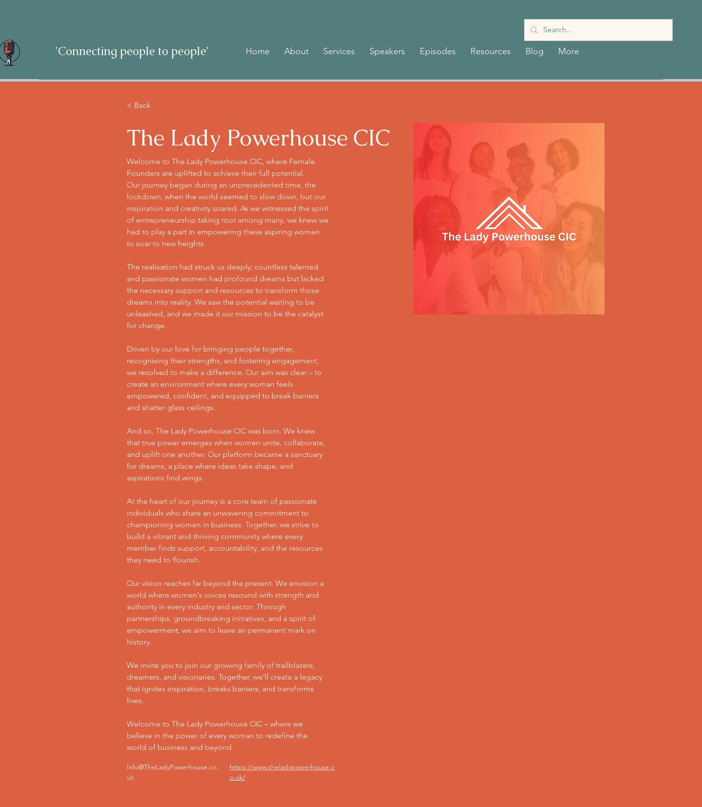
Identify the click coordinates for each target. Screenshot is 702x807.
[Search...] (597, 30)
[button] (296, 51)
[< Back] (146, 106)
